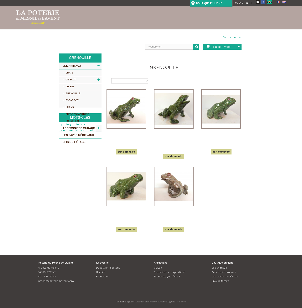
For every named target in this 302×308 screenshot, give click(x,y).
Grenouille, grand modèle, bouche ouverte (174, 138)
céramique (68, 173)
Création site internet (146, 301)
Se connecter (232, 37)
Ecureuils (72, 121)
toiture (80, 162)
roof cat (66, 179)
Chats (69, 72)
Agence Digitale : (168, 301)
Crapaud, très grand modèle (174, 213)
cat (91, 168)
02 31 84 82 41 (243, 3)
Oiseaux (70, 79)
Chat (82, 173)
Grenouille (73, 93)
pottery (66, 162)
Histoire (100, 272)
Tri (108, 80)
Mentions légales (125, 301)
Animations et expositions (169, 272)
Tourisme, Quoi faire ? (167, 276)
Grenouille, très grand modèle (126, 136)
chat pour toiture (72, 168)
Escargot (72, 100)
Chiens (69, 86)
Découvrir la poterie (108, 267)
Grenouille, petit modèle (126, 213)
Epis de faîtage (74, 142)
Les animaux (72, 65)
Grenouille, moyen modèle (221, 136)
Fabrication (102, 276)
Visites (158, 267)
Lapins (69, 107)
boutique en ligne (209, 3)
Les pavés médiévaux (78, 135)
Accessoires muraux (79, 128)
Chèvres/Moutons (77, 114)
